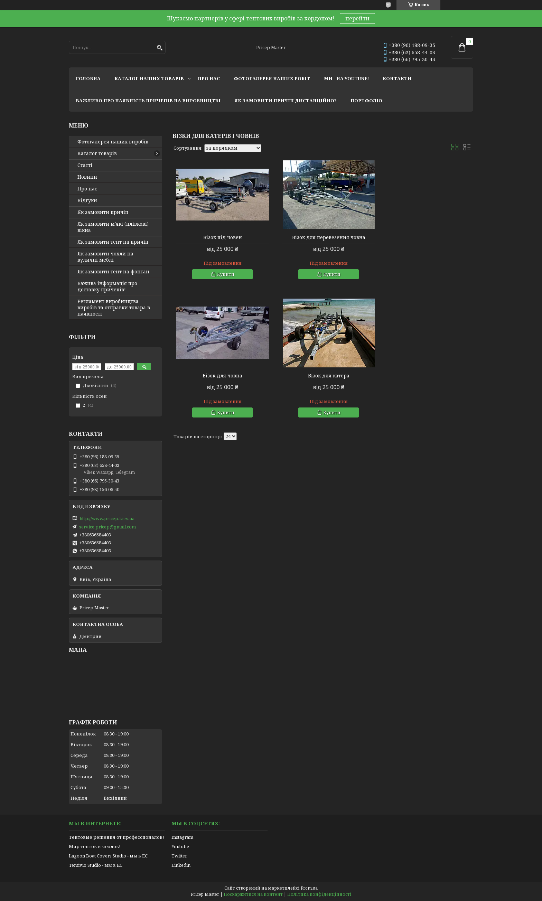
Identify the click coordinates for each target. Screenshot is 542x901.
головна (88, 78)
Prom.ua (309, 888)
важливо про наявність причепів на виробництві (148, 100)
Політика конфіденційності (319, 894)
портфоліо (366, 100)
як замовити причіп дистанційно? (285, 100)
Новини (87, 177)
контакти (397, 78)
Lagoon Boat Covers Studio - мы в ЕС (108, 856)
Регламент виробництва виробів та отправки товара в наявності (113, 307)
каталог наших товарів (149, 78)
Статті (84, 165)
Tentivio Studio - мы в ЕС (95, 865)
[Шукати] (159, 48)
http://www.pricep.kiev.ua (107, 518)
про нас (209, 78)
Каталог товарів (97, 153)
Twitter (179, 856)
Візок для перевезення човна (322, 237)
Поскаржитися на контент (253, 894)
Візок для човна (425, 237)
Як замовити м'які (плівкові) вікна (113, 227)
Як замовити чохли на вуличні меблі (105, 257)
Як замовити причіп (102, 212)
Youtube (180, 846)
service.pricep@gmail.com (107, 526)
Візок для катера (220, 375)
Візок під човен (220, 237)
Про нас (87, 189)
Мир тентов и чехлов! (94, 846)
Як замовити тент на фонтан (113, 272)
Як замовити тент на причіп (112, 242)
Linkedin (180, 865)
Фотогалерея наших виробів (112, 142)
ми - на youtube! (346, 78)
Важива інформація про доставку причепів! (107, 286)
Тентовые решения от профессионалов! (116, 837)
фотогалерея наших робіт (272, 78)
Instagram (182, 837)
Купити (223, 274)
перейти (357, 18)
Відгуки (87, 200)
